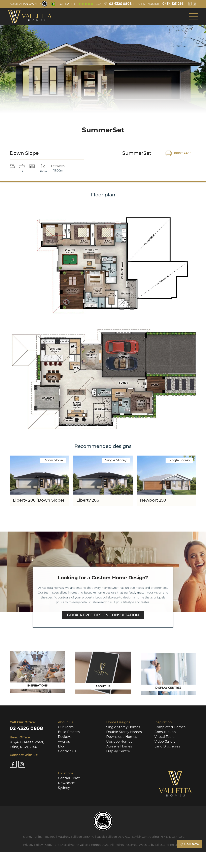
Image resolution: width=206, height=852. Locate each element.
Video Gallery (164, 741)
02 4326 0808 (120, 4)
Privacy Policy (33, 845)
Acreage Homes (119, 746)
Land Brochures (167, 746)
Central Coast (69, 778)
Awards (64, 741)
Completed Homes (169, 727)
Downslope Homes (121, 737)
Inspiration (163, 722)
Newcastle (66, 783)
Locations (65, 773)
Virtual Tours (164, 737)
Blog (61, 746)
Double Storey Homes (124, 732)
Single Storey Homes (123, 727)
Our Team (66, 727)
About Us (65, 722)
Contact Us (67, 751)
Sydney (64, 788)
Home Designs (118, 722)
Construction (165, 732)
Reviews (64, 737)
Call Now (189, 844)
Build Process (69, 732)
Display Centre (118, 751)
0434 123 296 (172, 4)
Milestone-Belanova (169, 845)
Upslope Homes (119, 741)
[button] (193, 16)
